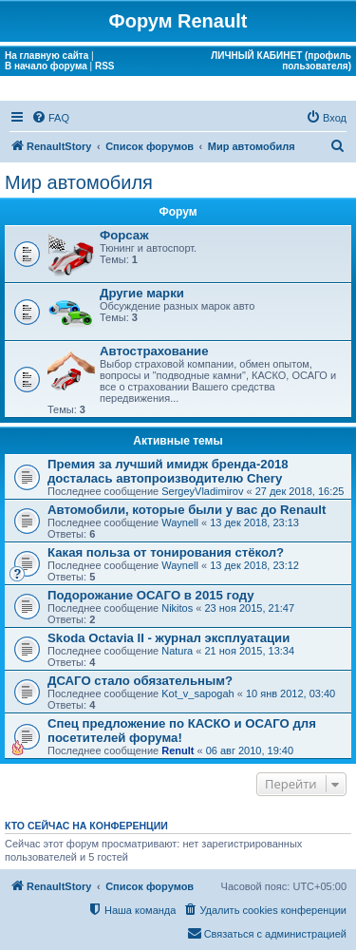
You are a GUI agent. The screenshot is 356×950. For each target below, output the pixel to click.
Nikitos (177, 608)
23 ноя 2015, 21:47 (249, 608)
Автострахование (154, 351)
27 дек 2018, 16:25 (300, 491)
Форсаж (124, 235)
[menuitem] (50, 117)
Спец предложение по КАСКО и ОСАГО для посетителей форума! (181, 730)
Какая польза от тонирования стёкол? (165, 552)
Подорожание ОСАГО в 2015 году (150, 595)
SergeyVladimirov (202, 491)
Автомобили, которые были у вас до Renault (186, 510)
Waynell (179, 522)
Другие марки (142, 293)
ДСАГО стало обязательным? (140, 681)
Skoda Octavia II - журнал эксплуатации (168, 638)
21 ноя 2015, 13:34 (249, 650)
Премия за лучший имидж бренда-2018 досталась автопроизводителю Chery (168, 471)
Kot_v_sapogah (197, 693)
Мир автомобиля (79, 182)
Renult (177, 750)
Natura (177, 650)
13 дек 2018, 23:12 (254, 565)
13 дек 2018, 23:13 (254, 522)
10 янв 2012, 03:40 (290, 693)
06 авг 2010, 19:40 (249, 750)
